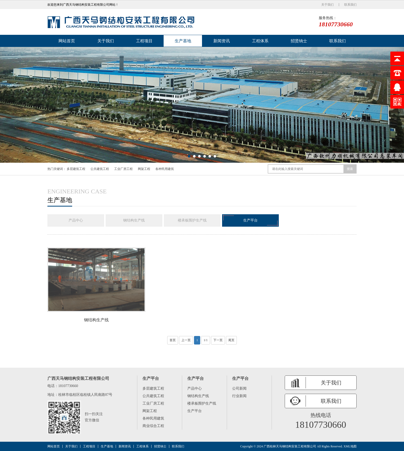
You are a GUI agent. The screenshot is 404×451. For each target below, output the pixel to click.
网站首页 (66, 41)
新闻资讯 (221, 41)
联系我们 (350, 4)
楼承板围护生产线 (192, 220)
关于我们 (327, 4)
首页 (173, 340)
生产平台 (250, 220)
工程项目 (144, 41)
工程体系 (260, 41)
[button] (189, 156)
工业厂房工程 (123, 169)
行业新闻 (239, 396)
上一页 (186, 340)
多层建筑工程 (76, 169)
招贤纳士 (299, 41)
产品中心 (76, 220)
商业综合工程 (153, 426)
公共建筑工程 (99, 169)
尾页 (231, 340)
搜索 (350, 169)
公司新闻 (239, 388)
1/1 (205, 340)
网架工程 (144, 169)
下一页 (218, 340)
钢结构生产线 (134, 220)
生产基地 (183, 41)
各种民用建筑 (164, 169)
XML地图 (350, 446)
